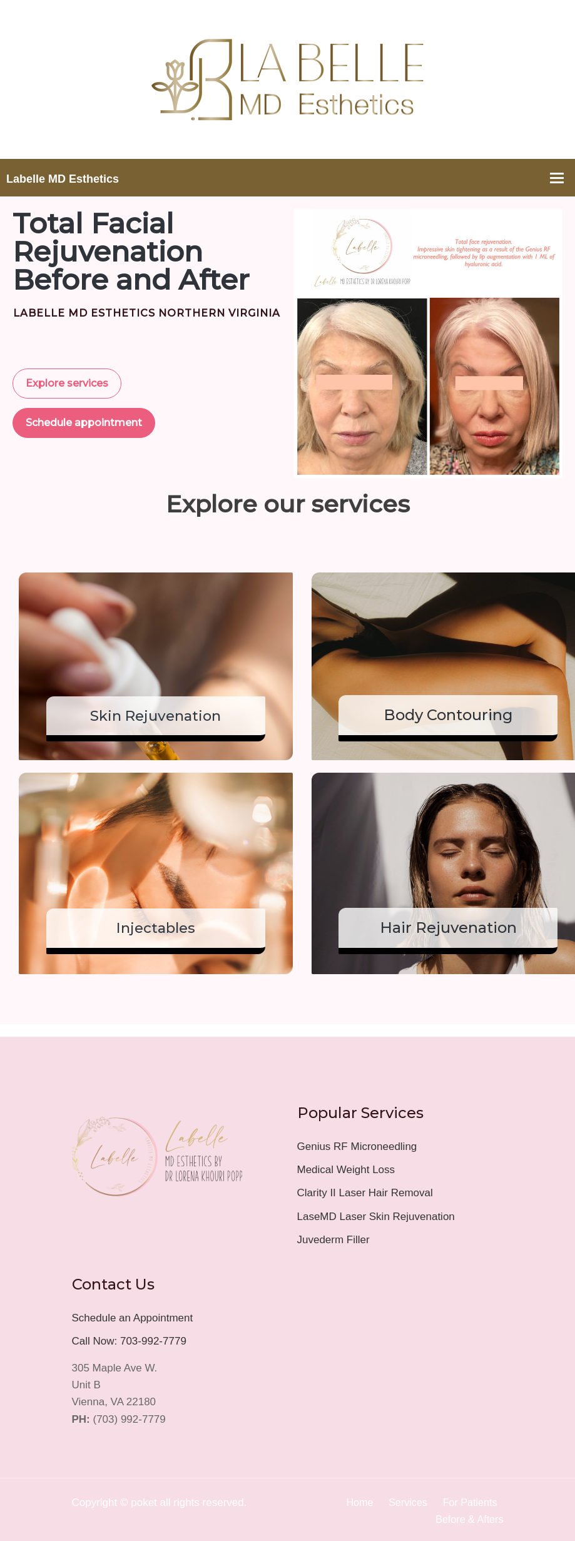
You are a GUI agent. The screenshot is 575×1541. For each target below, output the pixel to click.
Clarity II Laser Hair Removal (365, 1191)
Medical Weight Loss (346, 1168)
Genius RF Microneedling (357, 1145)
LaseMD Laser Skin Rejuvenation (376, 1214)
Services (404, 1500)
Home (354, 1500)
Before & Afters (467, 1517)
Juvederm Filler (333, 1237)
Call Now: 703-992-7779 (129, 1339)
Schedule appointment (84, 423)
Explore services (67, 383)
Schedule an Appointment (132, 1315)
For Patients (468, 1500)
